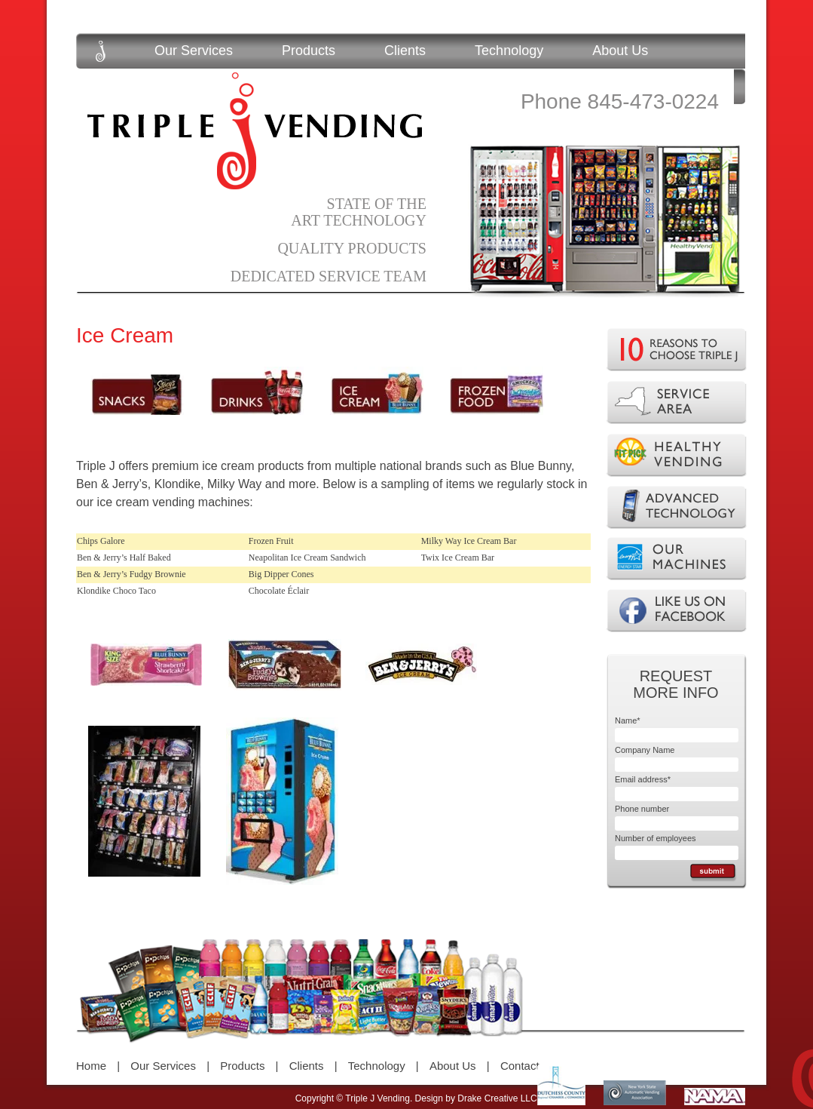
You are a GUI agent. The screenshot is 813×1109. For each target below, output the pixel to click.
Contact (519, 1065)
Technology (509, 50)
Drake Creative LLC (496, 1098)
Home (91, 1065)
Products (308, 50)
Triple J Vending (254, 130)
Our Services (193, 50)
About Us (620, 50)
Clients (405, 50)
